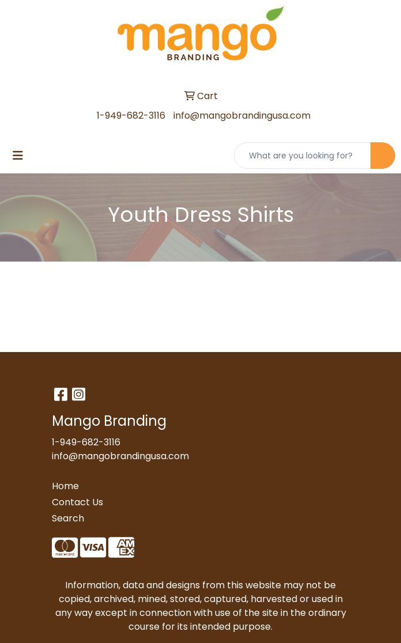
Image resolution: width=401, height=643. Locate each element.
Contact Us (77, 502)
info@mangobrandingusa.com (242, 115)
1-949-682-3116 (131, 115)
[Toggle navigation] (18, 155)
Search (68, 518)
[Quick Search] (302, 155)
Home (65, 486)
